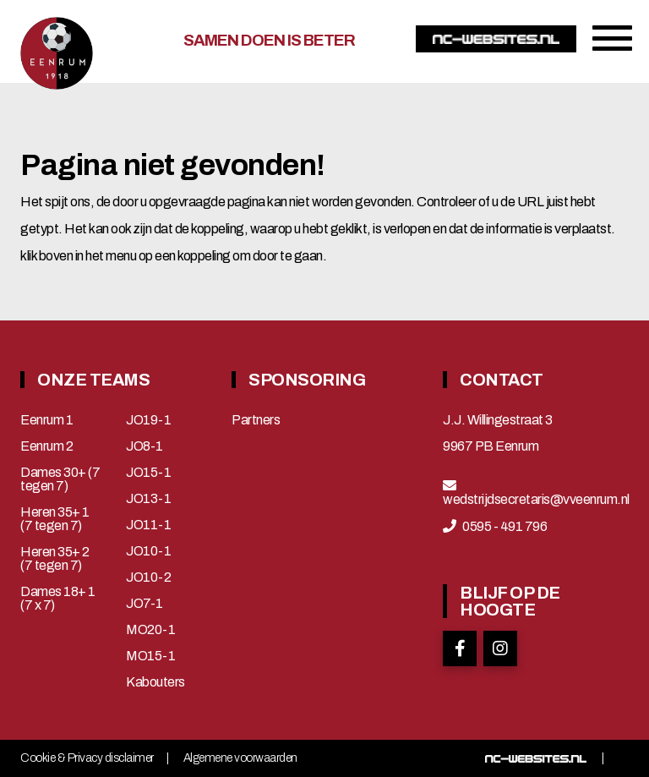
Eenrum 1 (46, 420)
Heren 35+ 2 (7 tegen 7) (55, 558)
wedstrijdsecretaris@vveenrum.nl (536, 499)
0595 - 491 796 (504, 527)
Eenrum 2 (46, 446)
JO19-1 (148, 420)
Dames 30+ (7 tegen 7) (60, 479)
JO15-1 (148, 472)
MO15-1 (150, 656)
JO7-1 (144, 603)
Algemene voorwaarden (240, 758)
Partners (256, 420)
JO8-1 (144, 446)
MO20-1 (150, 630)
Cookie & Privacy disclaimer (87, 758)
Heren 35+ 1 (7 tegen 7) (55, 519)
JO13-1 (148, 499)
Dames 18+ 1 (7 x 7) (57, 598)
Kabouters (155, 682)
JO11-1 (148, 525)
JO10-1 (148, 551)
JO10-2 (148, 577)
